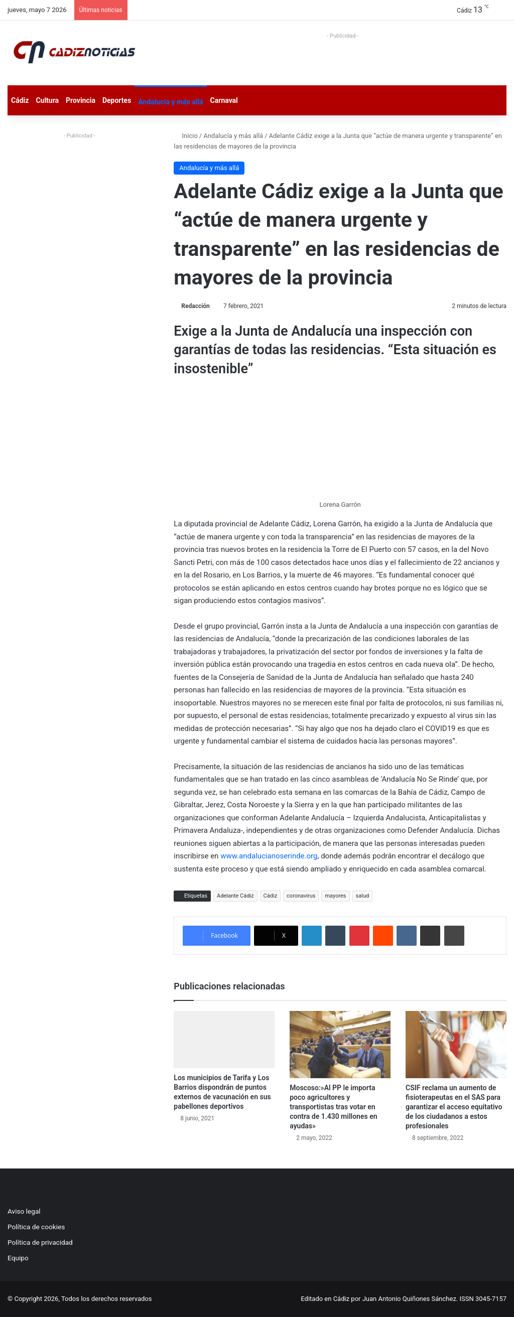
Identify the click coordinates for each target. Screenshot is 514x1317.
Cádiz (20, 100)
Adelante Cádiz (235, 896)
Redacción (195, 306)
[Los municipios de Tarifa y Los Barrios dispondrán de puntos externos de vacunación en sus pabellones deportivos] (224, 1039)
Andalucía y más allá (170, 102)
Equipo (18, 1258)
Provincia (80, 100)
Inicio (185, 135)
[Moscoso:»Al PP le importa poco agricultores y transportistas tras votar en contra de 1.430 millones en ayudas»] (340, 1044)
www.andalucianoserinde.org (268, 855)
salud (362, 896)
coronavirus (301, 896)
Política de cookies (36, 1227)
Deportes (116, 100)
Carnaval (224, 100)
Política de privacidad (40, 1242)
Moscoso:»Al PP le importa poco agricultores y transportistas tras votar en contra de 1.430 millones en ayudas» (333, 1107)
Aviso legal (24, 1211)
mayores (335, 896)
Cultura (47, 100)
